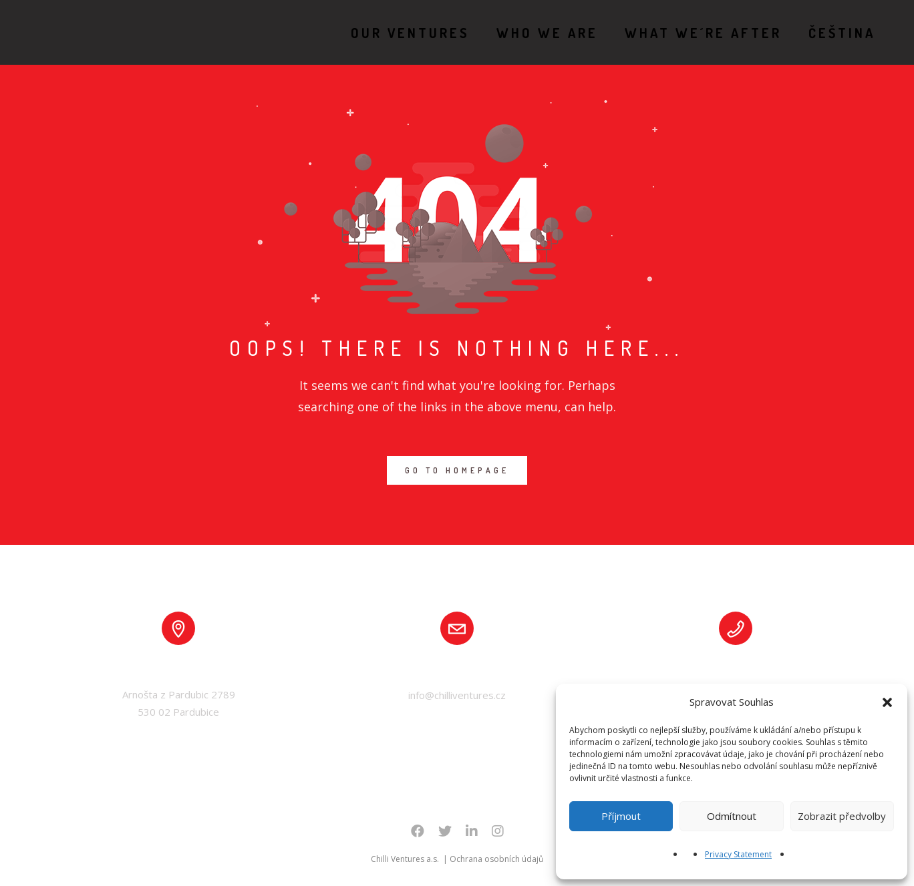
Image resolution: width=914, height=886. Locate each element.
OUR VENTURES (394, 32)
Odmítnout (731, 816)
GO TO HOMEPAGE (457, 470)
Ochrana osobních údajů (496, 859)
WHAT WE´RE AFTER (687, 32)
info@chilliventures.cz (457, 695)
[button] (887, 702)
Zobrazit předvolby (842, 816)
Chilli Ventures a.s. (406, 859)
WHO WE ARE (532, 32)
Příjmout (621, 816)
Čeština (826, 32)
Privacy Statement (738, 854)
